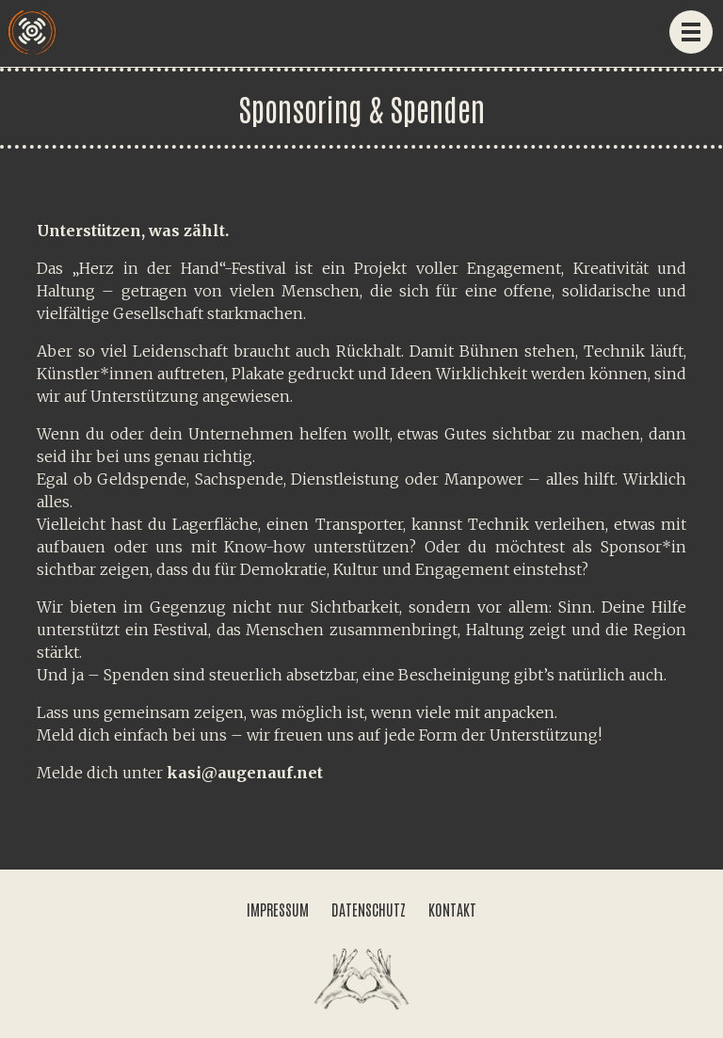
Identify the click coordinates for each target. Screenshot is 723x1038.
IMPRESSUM (278, 909)
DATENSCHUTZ (368, 909)
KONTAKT (452, 909)
